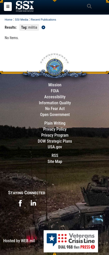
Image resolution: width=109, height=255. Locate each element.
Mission (54, 84)
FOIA (55, 90)
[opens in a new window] (20, 202)
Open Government (55, 114)
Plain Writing (54, 123)
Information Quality (55, 102)
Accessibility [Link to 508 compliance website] (54, 96)
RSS (54, 155)
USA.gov (55, 146)
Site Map (55, 161)
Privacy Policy (54, 129)
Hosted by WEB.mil (19, 240)
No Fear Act (55, 108)
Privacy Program (55, 135)
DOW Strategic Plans (55, 141)
